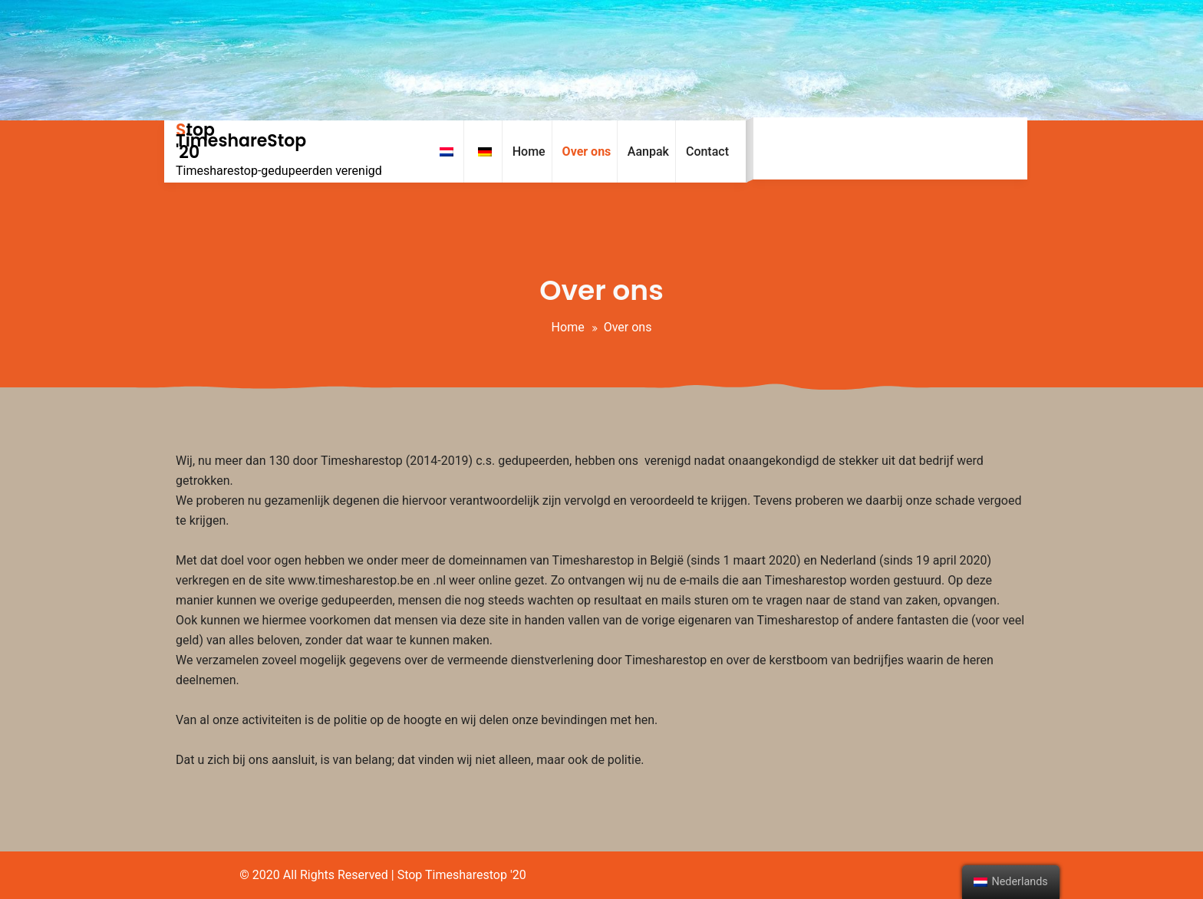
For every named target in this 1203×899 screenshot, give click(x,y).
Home (568, 327)
